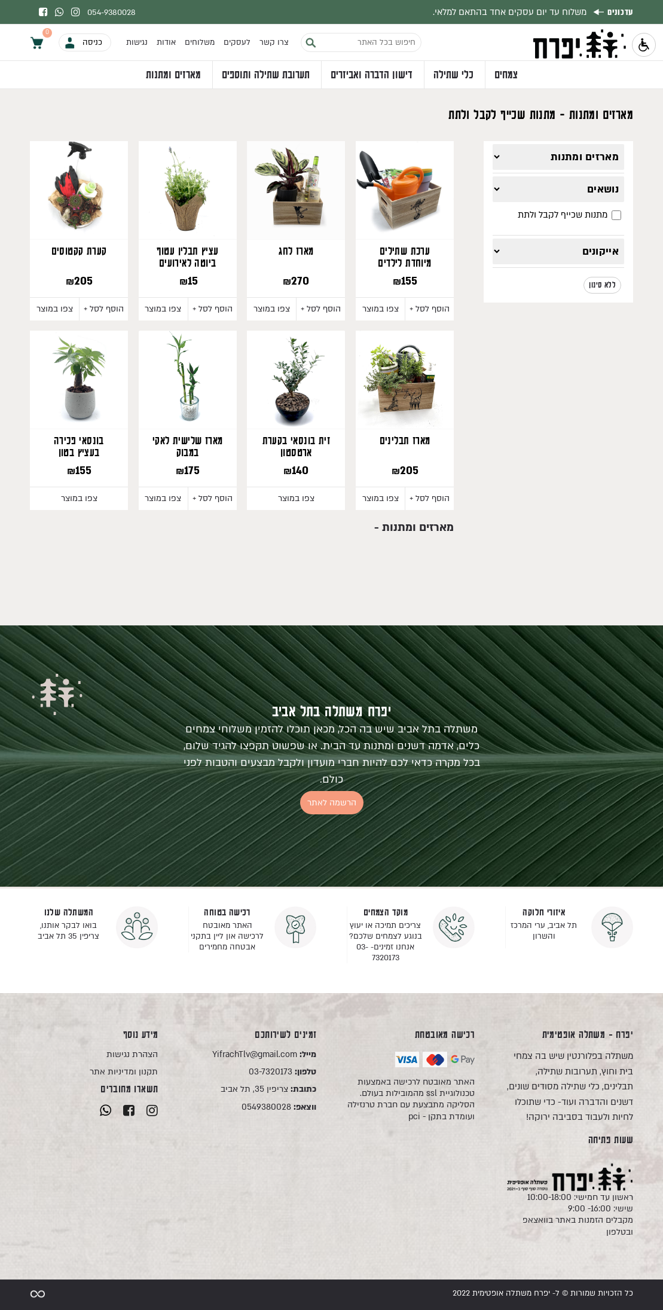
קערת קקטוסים (79, 252)
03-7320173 (282, 1071)
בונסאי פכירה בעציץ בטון (79, 447)
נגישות (137, 42)
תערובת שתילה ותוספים (266, 75)
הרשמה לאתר (331, 802)
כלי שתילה (453, 75)
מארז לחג (296, 252)
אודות (166, 42)
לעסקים (237, 42)
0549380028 (279, 1107)
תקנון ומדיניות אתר (124, 1071)
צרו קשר (274, 42)
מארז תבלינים (405, 441)
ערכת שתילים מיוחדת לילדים (404, 258)
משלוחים (200, 42)
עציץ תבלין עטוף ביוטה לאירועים (188, 258)
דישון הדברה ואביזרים (372, 75)
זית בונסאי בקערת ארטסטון (296, 447)
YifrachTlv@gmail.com (264, 1054)
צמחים (506, 75)
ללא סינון (602, 285)
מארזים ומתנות (173, 75)
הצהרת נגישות (132, 1054)
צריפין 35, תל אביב (268, 1089)
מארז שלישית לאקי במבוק (187, 447)
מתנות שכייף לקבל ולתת (569, 215)
